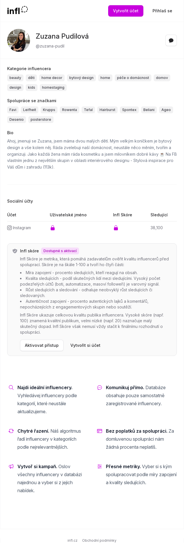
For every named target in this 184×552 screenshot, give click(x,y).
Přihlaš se (162, 10)
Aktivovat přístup (42, 345)
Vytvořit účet (126, 10)
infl (13, 11)
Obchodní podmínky (99, 540)
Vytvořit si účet (85, 345)
